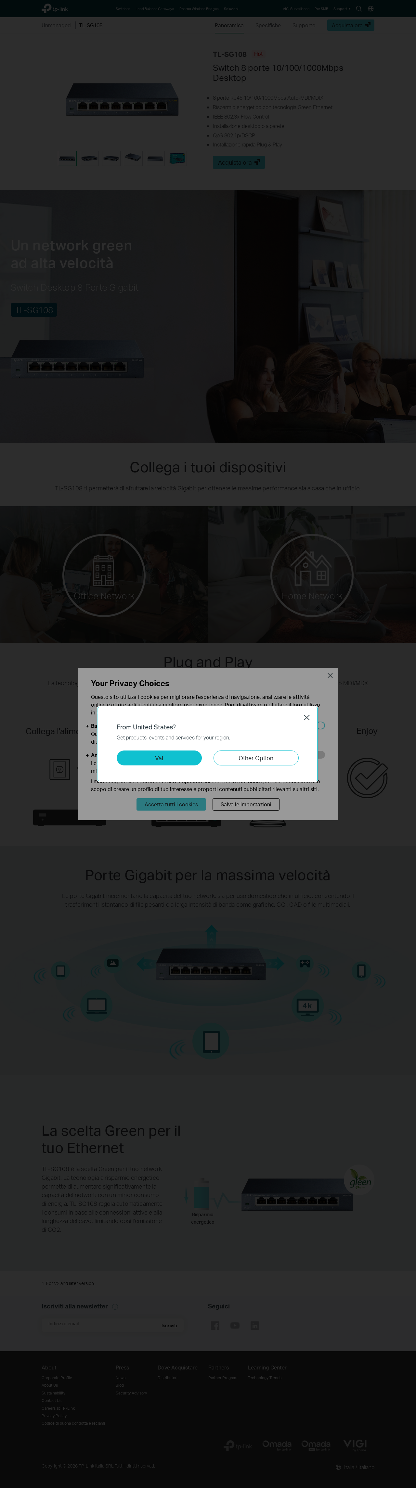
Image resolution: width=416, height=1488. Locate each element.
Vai (159, 758)
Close (307, 717)
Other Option (256, 758)
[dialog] (208, 744)
